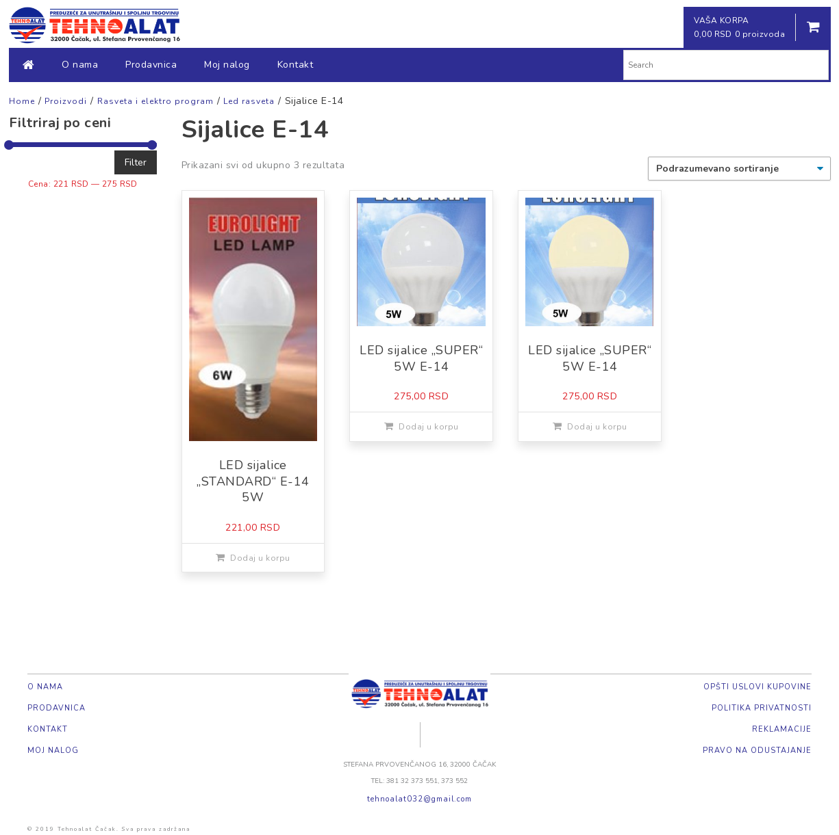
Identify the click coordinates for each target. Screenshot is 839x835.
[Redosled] (739, 169)
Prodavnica (151, 64)
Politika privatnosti (762, 708)
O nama (80, 64)
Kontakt (295, 64)
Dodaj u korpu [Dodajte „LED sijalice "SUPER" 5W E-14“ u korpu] (429, 426)
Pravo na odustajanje (757, 750)
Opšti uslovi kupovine (757, 687)
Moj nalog (227, 64)
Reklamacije (782, 729)
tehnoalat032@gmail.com (419, 799)
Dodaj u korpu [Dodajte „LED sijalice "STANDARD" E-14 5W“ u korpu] (260, 558)
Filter (136, 162)
